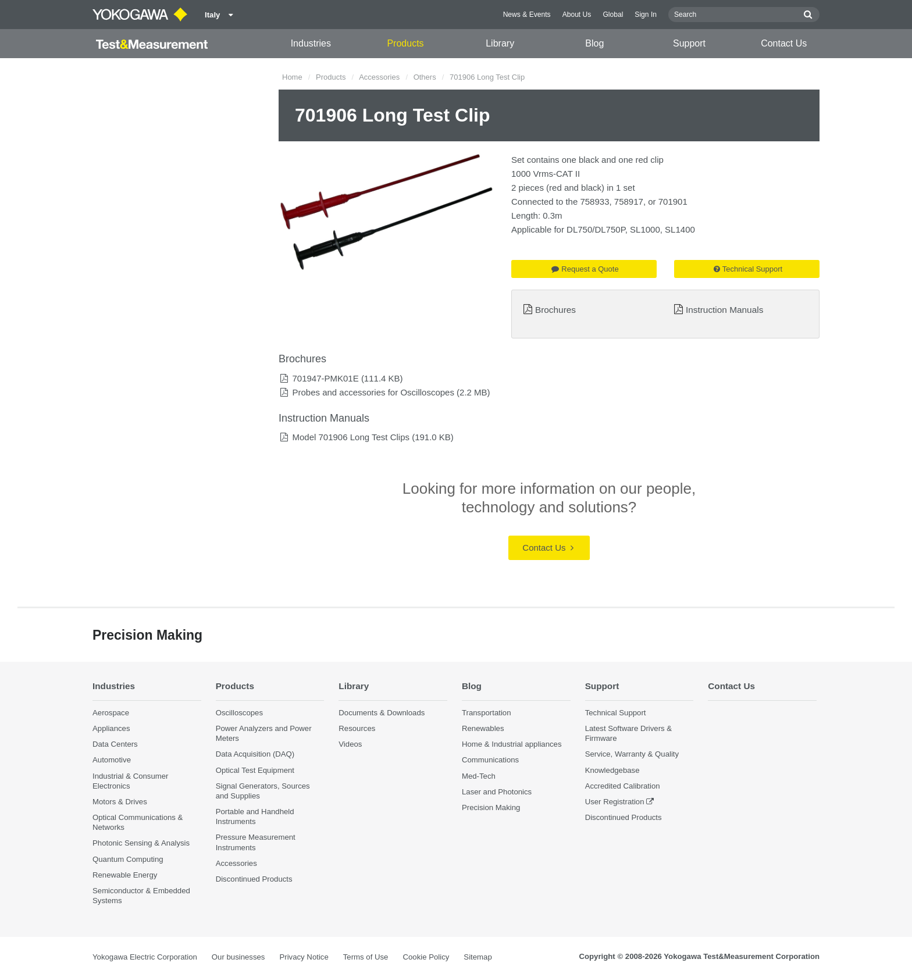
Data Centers (115, 744)
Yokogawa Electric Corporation (144, 957)
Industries (311, 43)
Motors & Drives (119, 801)
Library (500, 43)
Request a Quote (584, 269)
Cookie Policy (425, 957)
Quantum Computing (127, 859)
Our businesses (238, 957)
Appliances (111, 728)
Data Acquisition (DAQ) (255, 754)
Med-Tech (479, 776)
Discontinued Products (254, 879)
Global (613, 14)
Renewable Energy (124, 875)
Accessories (379, 77)
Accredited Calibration (622, 786)
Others (425, 77)
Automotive (111, 760)
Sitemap (477, 957)
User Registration (614, 801)
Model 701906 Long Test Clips (350, 437)
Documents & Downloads (382, 712)
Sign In (646, 14)
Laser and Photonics (497, 791)
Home (292, 77)
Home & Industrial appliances (512, 744)
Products (405, 43)
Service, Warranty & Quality (632, 754)
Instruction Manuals (724, 310)
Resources (357, 728)
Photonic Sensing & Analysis (141, 843)
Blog (594, 43)
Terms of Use (366, 957)
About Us (577, 14)
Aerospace (110, 712)
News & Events (527, 14)
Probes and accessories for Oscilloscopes (373, 392)
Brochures (555, 310)
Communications (490, 760)
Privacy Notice (303, 957)
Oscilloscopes (239, 712)
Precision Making (491, 807)
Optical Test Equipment (255, 770)
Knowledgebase (612, 770)
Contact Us (784, 43)
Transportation (486, 712)
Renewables (483, 728)
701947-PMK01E (325, 378)
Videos (350, 744)
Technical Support (748, 269)
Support (689, 43)
